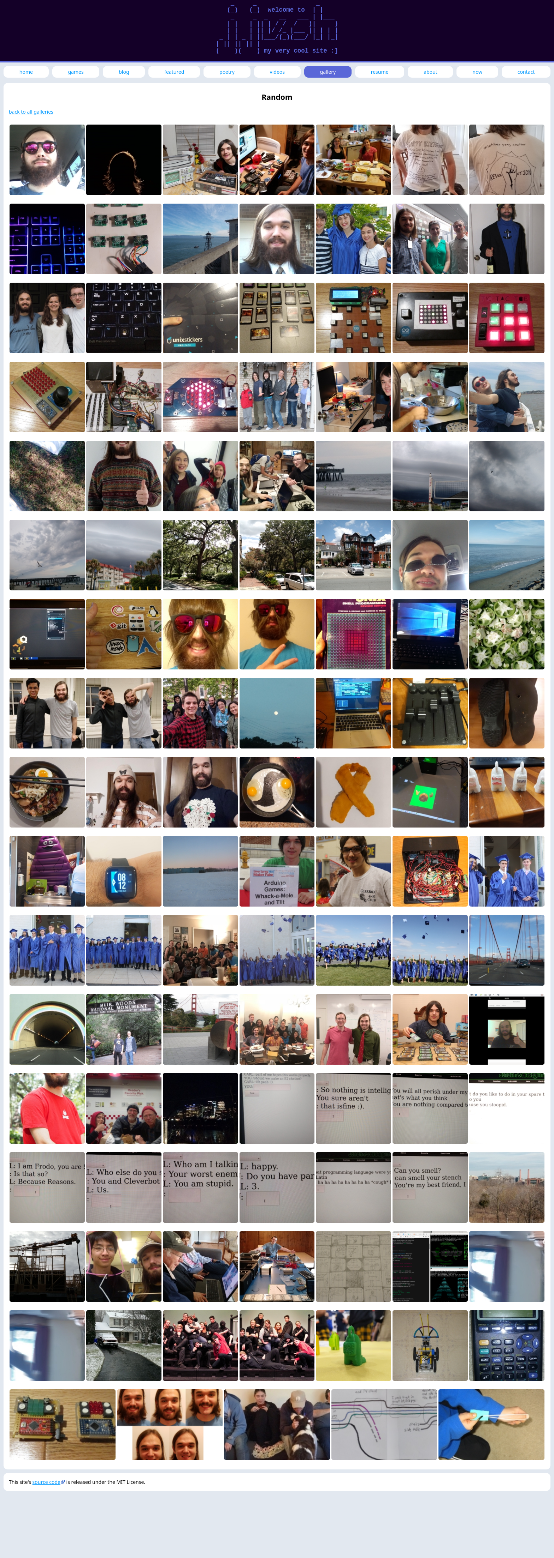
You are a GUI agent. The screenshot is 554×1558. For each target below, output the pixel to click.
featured (174, 71)
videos (277, 71)
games (76, 71)
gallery (328, 71)
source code (46, 1482)
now (477, 71)
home (26, 71)
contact (526, 71)
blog (124, 71)
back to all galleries (31, 111)
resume (380, 71)
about (430, 71)
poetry (227, 71)
